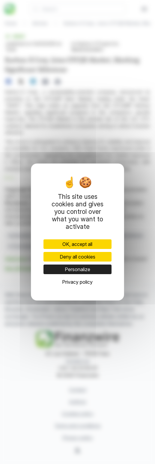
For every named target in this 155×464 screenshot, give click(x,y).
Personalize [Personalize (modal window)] (77, 269)
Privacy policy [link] (77, 282)
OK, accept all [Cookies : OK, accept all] (77, 244)
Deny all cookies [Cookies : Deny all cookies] (77, 257)
